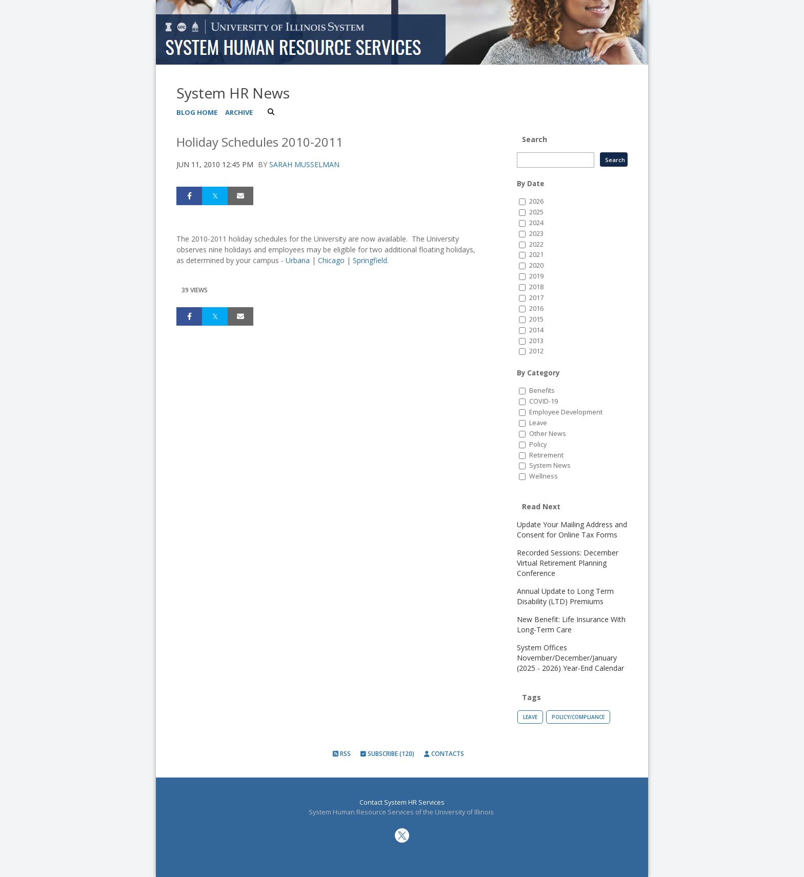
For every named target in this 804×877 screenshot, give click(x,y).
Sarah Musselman (304, 164)
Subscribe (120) (387, 753)
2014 (536, 330)
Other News (547, 433)
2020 (536, 265)
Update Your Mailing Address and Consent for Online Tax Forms (572, 530)
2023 (536, 233)
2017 (536, 297)
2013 (536, 340)
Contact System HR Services (402, 802)
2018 (536, 287)
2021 (536, 254)
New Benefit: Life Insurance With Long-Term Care (571, 624)
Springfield (370, 260)
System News (550, 465)
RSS (342, 753)
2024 (536, 222)
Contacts (444, 753)
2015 (536, 319)
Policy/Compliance (578, 717)
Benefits (542, 390)
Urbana (298, 260)
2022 (536, 244)
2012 (536, 351)
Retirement (546, 455)
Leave (538, 422)
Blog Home (196, 112)
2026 (536, 201)
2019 (536, 276)
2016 (536, 308)
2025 (536, 212)
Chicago (331, 260)
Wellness (543, 476)
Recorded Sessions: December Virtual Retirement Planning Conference (567, 563)
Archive (239, 112)
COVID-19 (543, 401)
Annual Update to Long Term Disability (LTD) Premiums (565, 596)
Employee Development (565, 412)
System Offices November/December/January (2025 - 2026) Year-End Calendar (570, 658)
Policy (538, 444)
